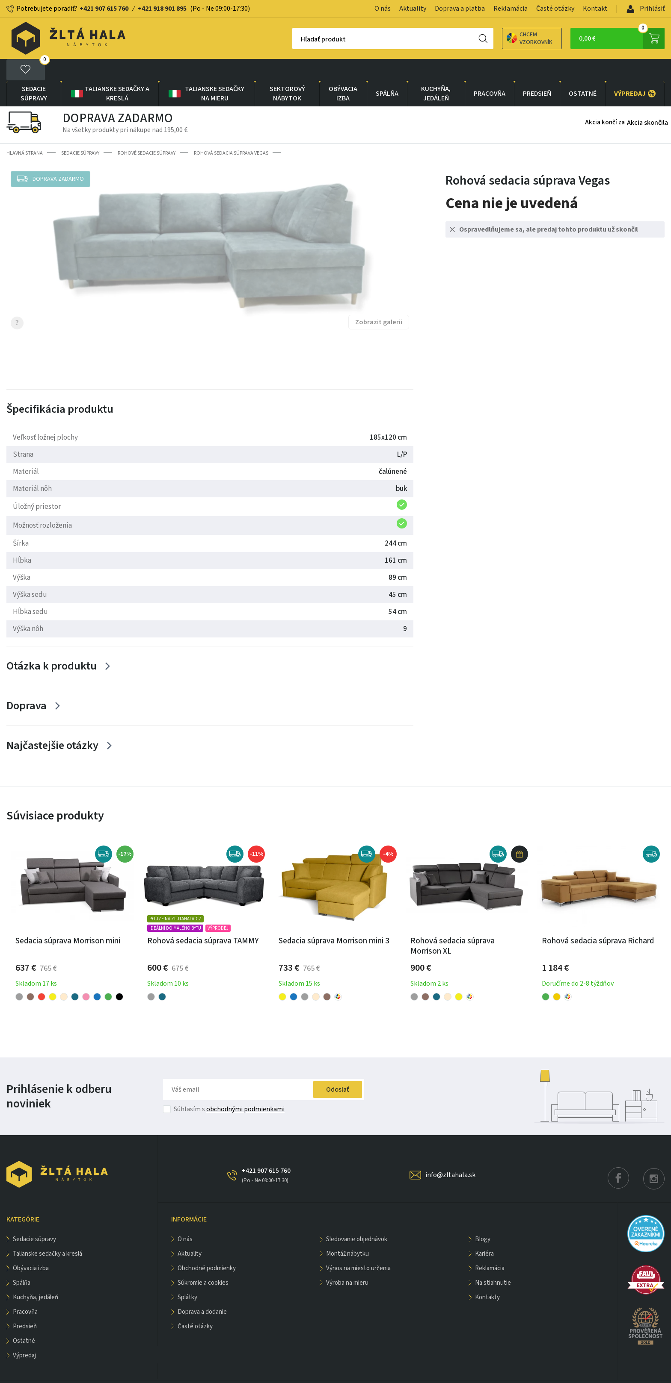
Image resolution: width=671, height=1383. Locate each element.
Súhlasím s (229, 1087)
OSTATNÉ (583, 71)
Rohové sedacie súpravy (146, 131)
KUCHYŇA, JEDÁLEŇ (436, 71)
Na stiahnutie (493, 1261)
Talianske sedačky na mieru (206, 71)
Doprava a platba (460, 8)
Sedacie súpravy (34, 71)
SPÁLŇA (387, 71)
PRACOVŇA (489, 71)
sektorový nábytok (287, 71)
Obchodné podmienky (207, 1246)
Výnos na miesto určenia (358, 1246)
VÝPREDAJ (635, 71)
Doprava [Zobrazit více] (26, 684)
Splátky (187, 1275)
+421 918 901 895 (162, 8)
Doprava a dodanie (202, 1290)
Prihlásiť (645, 8)
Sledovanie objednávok (356, 1217)
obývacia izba (343, 71)
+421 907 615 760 (104, 8)
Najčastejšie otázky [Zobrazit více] (52, 723)
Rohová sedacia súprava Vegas (231, 131)
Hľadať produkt (293, 39)
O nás (382, 8)
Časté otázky (555, 8)
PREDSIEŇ (537, 71)
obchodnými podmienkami (245, 1087)
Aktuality (412, 8)
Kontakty (487, 1275)
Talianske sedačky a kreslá (109, 71)
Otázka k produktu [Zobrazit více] (51, 644)
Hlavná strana (24, 131)
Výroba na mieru (347, 1261)
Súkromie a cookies (203, 1261)
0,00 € (622, 38)
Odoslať (337, 1067)
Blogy (482, 1217)
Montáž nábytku (347, 1231)
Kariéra (484, 1231)
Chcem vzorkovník (500, 38)
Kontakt (595, 8)
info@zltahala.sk (450, 1153)
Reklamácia (510, 8)
